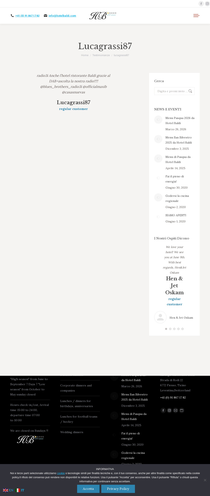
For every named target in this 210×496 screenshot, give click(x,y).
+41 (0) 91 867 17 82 (27, 15)
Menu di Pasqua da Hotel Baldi (178, 159)
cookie (61, 473)
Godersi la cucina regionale (177, 198)
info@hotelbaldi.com (62, 15)
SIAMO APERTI (175, 215)
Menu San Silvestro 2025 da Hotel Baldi (178, 140)
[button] (166, 329)
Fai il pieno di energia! (174, 178)
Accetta (88, 489)
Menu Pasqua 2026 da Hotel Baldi (179, 120)
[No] (205, 480)
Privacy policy (118, 489)
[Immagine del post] (158, 120)
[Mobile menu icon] (196, 15)
